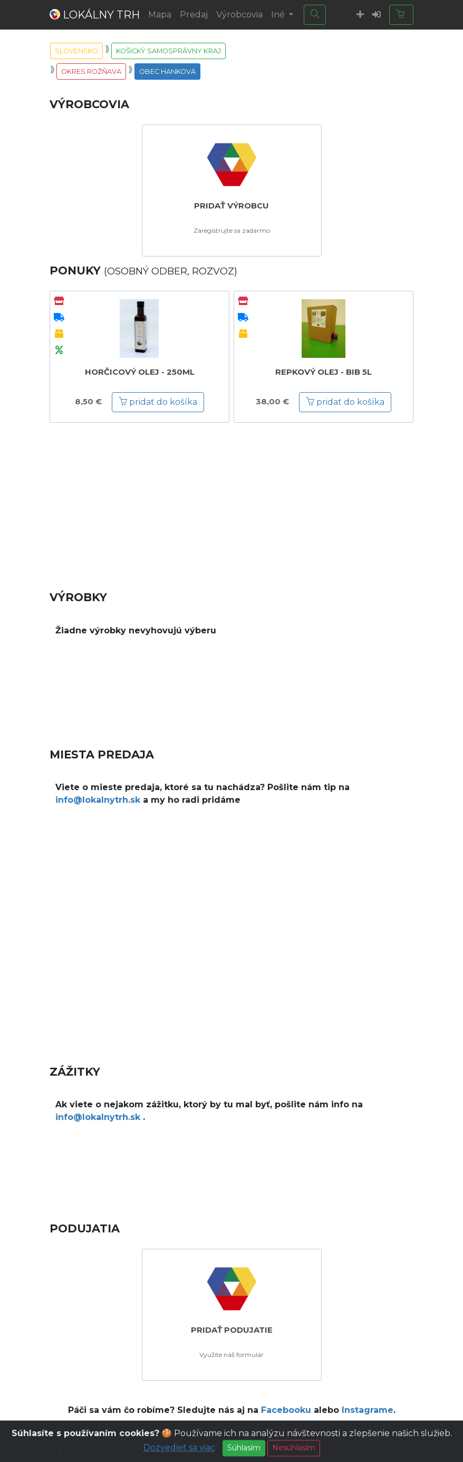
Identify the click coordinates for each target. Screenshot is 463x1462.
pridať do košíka (158, 402)
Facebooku (286, 1410)
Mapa (159, 15)
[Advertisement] (231, 499)
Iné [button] (279, 15)
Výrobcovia (239, 15)
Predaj (194, 15)
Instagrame (367, 1410)
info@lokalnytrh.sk (97, 800)
